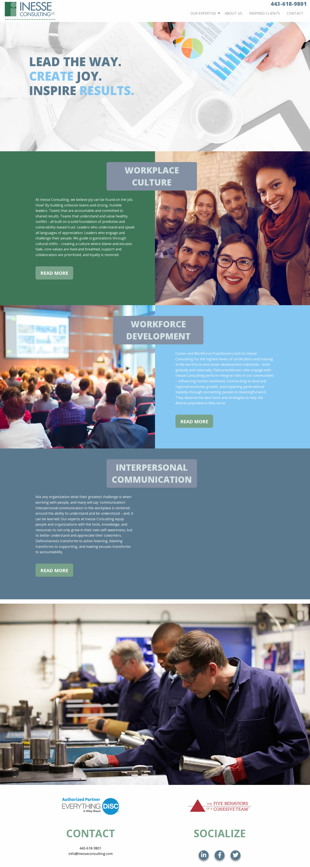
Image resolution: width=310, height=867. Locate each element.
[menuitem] (204, 13)
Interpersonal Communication (152, 473)
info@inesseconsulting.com (90, 853)
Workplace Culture (152, 176)
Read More (54, 273)
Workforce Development (158, 330)
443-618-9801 (90, 848)
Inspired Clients (264, 13)
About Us (233, 13)
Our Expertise (203, 13)
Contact (295, 13)
